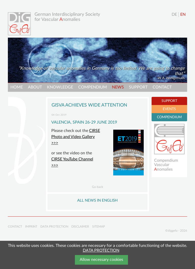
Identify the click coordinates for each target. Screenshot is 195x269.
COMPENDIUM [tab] (169, 117)
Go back (97, 186)
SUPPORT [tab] (169, 101)
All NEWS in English (97, 200)
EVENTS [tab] (169, 109)
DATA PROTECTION (101, 250)
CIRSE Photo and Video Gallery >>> (75, 137)
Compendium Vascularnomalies (166, 164)
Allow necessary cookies (101, 260)
